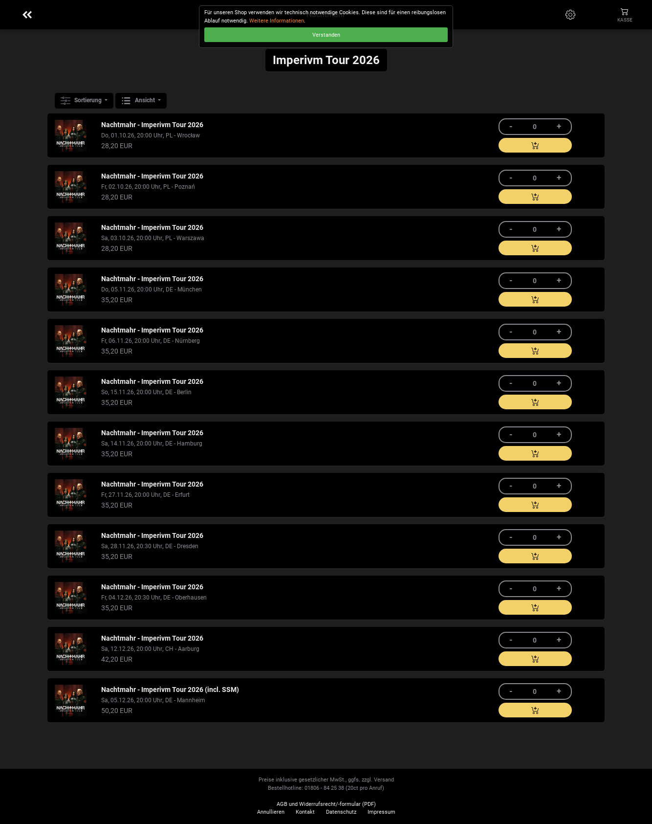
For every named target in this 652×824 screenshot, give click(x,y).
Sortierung (82, 101)
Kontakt (305, 812)
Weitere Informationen (276, 21)
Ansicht (138, 101)
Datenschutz (341, 812)
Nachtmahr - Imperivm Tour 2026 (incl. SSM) (170, 690)
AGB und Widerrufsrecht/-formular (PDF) (326, 804)
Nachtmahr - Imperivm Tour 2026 (152, 125)
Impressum (381, 812)
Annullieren (270, 812)
